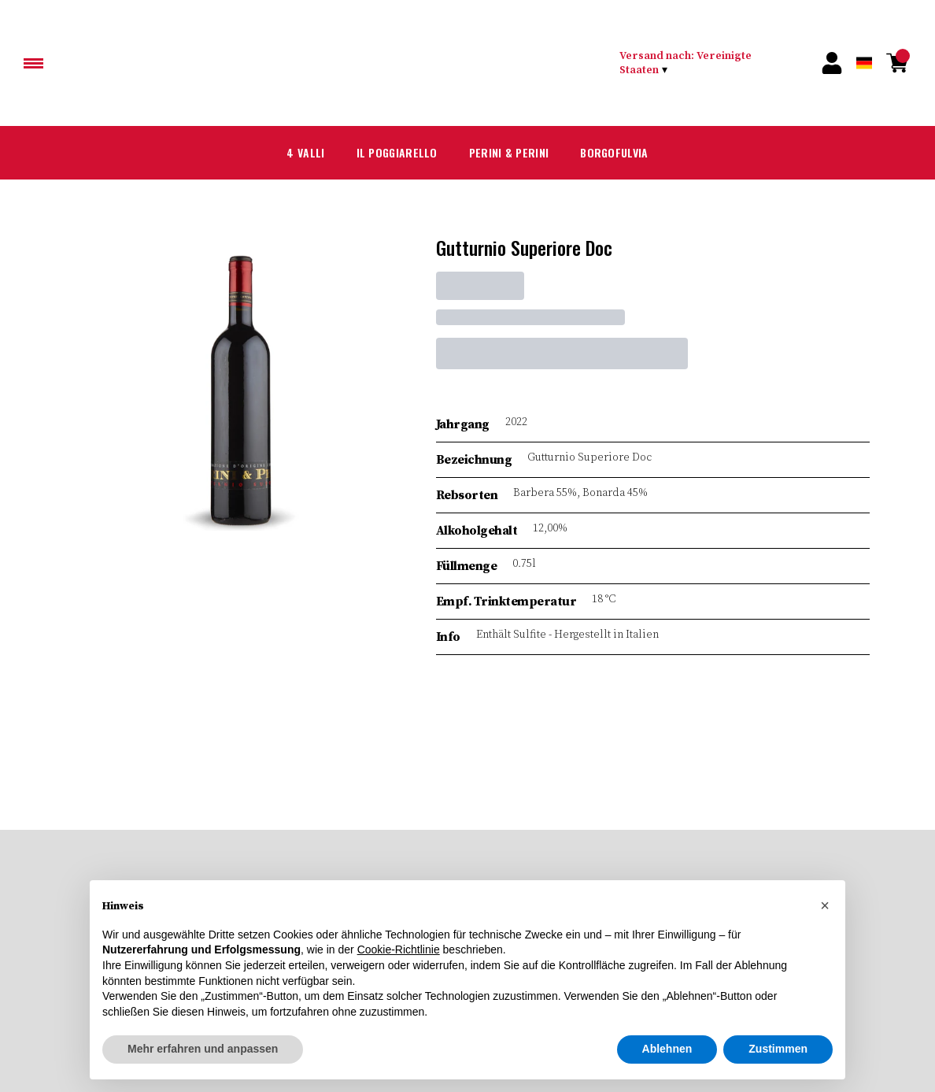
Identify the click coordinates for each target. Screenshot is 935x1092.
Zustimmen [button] (778, 1048)
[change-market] (704, 63)
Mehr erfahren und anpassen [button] (203, 1048)
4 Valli (313, 152)
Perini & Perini (505, 152)
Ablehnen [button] (667, 1048)
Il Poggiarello (399, 152)
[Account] (832, 63)
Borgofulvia (607, 152)
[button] (824, 905)
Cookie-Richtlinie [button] (398, 949)
